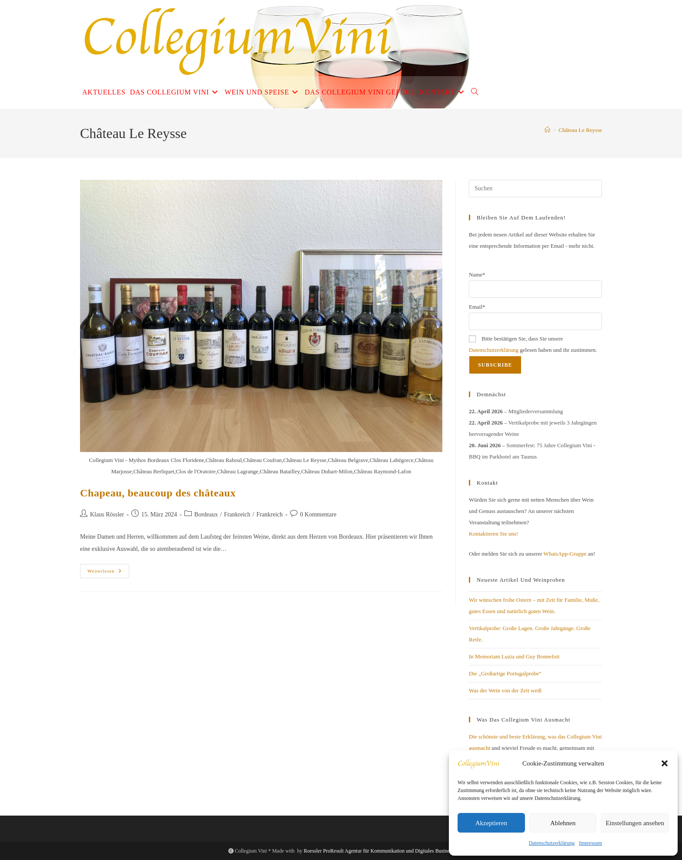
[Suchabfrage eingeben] (535, 188)
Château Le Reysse (580, 130)
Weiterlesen (108, 573)
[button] (664, 763)
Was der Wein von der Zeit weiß (505, 690)
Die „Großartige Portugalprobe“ (505, 673)
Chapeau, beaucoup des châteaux (158, 493)
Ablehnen (562, 823)
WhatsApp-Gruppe (565, 553)
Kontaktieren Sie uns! (493, 533)
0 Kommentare (318, 514)
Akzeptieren (491, 823)
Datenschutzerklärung (552, 843)
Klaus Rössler (107, 514)
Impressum (590, 843)
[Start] (547, 130)
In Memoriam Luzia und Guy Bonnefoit (514, 656)
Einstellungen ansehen (634, 823)
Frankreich (237, 514)
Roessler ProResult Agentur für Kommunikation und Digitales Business (379, 851)
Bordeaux (206, 514)
